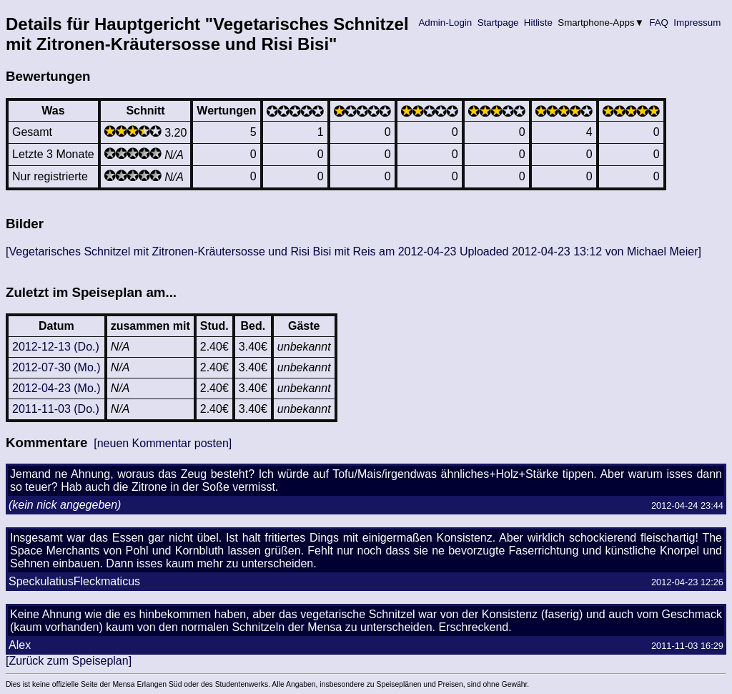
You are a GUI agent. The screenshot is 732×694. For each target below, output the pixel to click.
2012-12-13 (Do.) (55, 347)
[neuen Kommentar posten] (163, 443)
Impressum (697, 22)
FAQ (659, 22)
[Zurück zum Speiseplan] (69, 661)
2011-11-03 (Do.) (55, 409)
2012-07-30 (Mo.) (56, 367)
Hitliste (538, 22)
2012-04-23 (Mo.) (56, 388)
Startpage (498, 22)
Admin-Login (445, 22)
